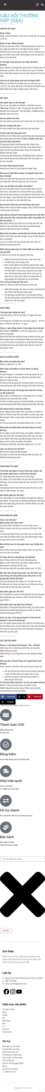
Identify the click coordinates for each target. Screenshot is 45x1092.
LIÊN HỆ (3, 39)
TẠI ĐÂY (18, 364)
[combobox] (22, 859)
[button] (5, 4)
